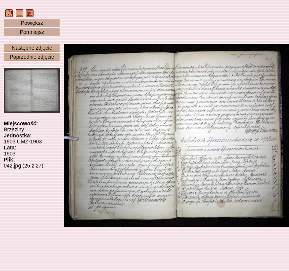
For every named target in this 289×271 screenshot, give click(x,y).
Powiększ (32, 23)
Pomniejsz (32, 32)
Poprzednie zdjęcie (32, 57)
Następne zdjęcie (32, 48)
